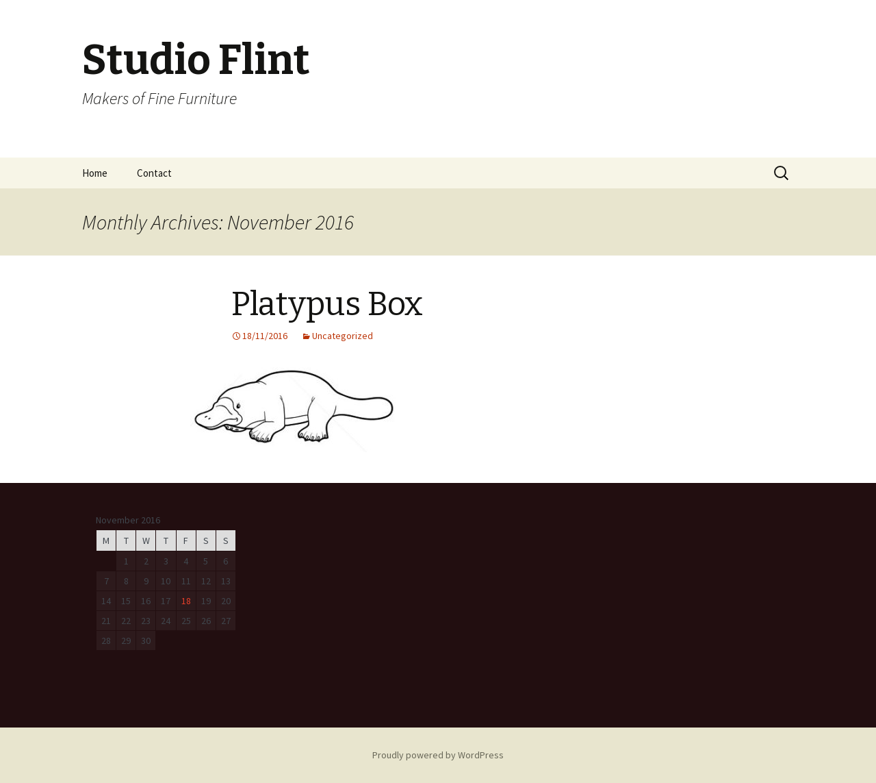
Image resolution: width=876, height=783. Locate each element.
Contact (154, 172)
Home (94, 172)
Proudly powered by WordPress (438, 755)
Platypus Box (327, 304)
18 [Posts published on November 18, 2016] (186, 601)
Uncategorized (342, 336)
